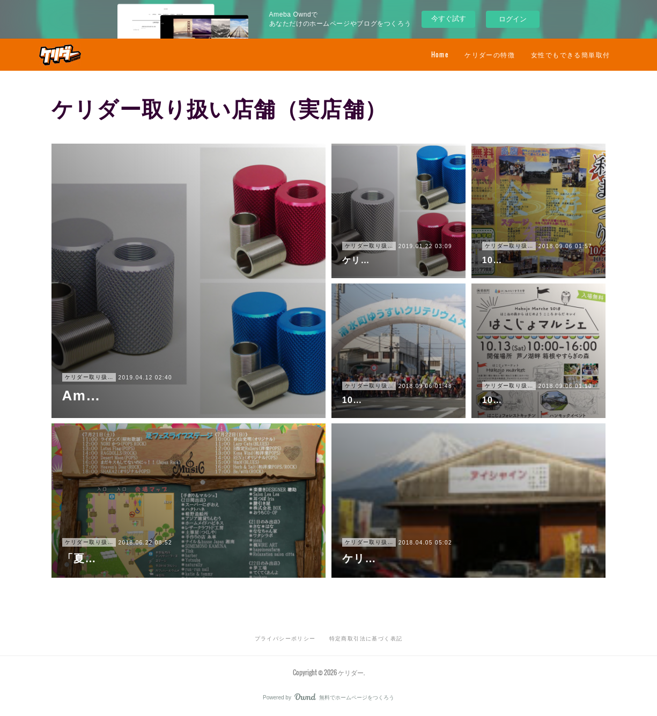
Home (440, 54)
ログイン (513, 19)
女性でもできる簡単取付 (570, 54)
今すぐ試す (448, 18)
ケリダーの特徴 (489, 54)
